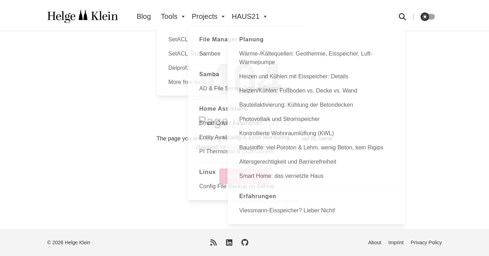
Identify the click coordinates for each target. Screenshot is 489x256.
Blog (144, 16)
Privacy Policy (426, 242)
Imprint (396, 242)
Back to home (244, 176)
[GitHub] (245, 242)
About (374, 242)
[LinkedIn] (229, 242)
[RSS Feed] (213, 242)
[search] (406, 16)
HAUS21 (245, 16)
